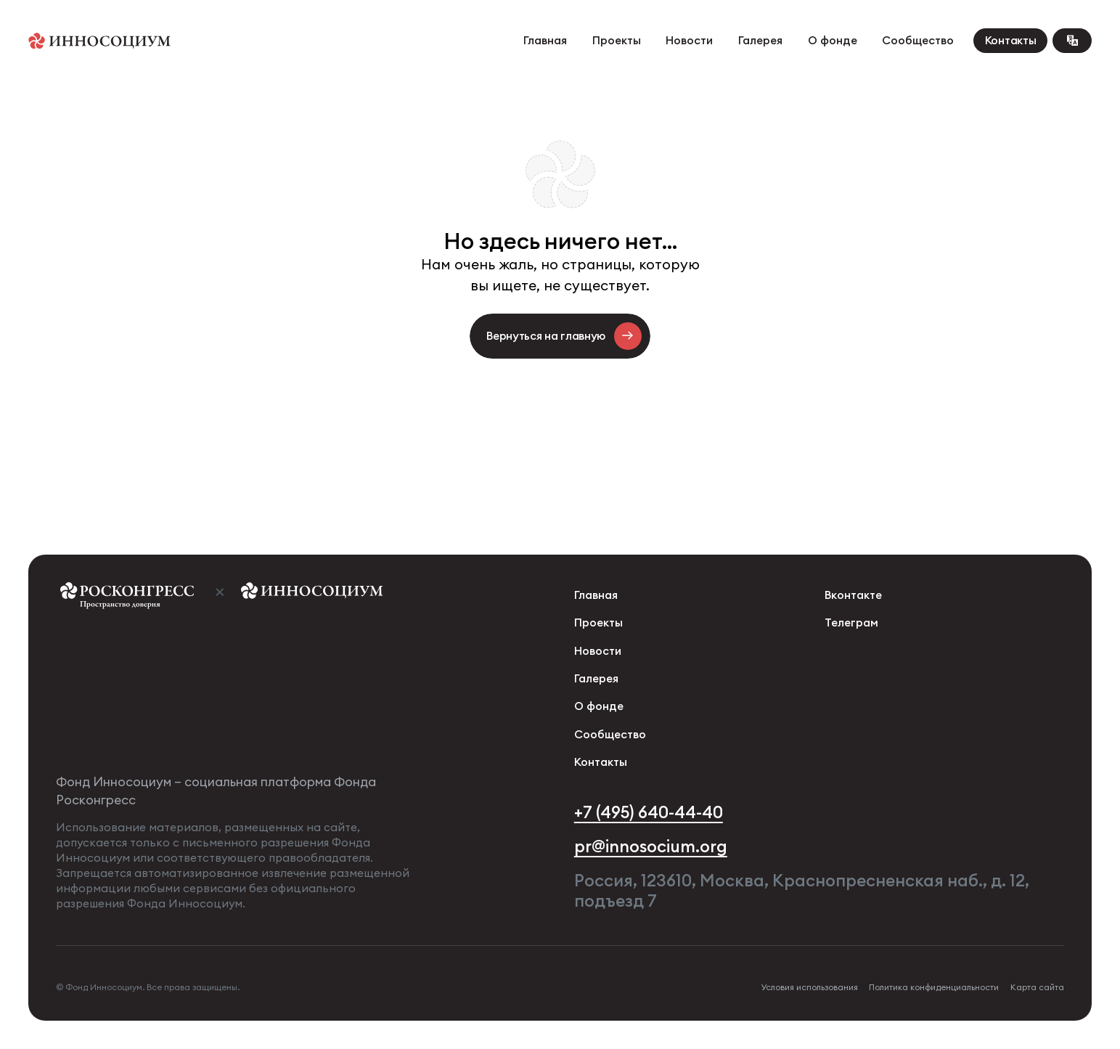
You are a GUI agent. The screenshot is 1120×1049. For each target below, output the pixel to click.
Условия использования (809, 987)
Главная (545, 40)
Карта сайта (1037, 987)
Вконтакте (853, 594)
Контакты (1011, 40)
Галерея (760, 40)
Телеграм (851, 622)
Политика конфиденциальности (934, 987)
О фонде (832, 40)
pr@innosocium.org (650, 846)
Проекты (616, 40)
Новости (689, 40)
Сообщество (918, 40)
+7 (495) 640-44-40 (648, 812)
